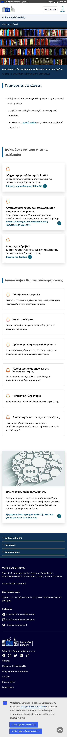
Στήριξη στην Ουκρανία (26, 294)
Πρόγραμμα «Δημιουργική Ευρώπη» (34, 344)
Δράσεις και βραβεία (18, 246)
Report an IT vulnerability (14, 666)
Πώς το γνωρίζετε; (56, 2)
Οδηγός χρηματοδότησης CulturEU (27, 175)
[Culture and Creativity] (8, 9)
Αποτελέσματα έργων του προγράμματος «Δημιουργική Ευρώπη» (30, 210)
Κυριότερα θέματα (23, 319)
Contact (6, 661)
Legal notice (8, 687)
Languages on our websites (15, 671)
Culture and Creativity (13, 568)
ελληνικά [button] (50, 9)
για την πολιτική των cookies (33, 707)
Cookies (6, 676)
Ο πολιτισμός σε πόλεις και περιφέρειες (36, 417)
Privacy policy (8, 682)
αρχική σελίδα (29, 122)
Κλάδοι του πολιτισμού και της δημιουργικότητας (30, 370)
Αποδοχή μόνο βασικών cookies (25, 731)
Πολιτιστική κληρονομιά (26, 395)
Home (4, 24)
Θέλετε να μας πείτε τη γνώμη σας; (26, 491)
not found (14, 24)
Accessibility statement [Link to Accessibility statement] (14, 583)
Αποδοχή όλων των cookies (23, 725)
